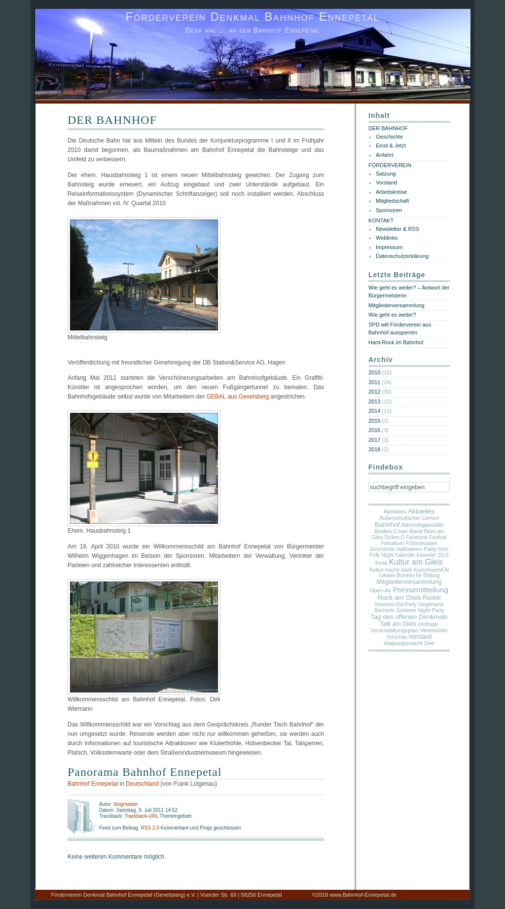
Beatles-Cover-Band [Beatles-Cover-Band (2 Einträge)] (398, 531)
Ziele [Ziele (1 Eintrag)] (429, 643)
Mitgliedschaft (392, 201)
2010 (374, 372)
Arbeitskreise (391, 192)
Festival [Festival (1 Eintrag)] (438, 537)
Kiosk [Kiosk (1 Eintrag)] (381, 563)
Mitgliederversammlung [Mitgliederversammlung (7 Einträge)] (408, 581)
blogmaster (125, 804)
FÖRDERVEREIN (389, 165)
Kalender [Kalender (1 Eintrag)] (405, 555)
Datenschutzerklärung (402, 256)
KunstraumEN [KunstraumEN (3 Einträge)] (431, 570)
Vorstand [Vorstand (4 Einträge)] (420, 636)
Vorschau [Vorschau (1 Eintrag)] (397, 637)
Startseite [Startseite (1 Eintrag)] (384, 610)
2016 (374, 430)
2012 (374, 392)
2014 (374, 411)
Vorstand (386, 182)
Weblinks (386, 238)
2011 (374, 382)
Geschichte (389, 137)
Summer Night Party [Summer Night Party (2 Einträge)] (420, 610)
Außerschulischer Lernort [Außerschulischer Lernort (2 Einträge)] (409, 518)
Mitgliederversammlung (396, 305)
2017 (374, 440)
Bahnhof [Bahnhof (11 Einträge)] (387, 524)
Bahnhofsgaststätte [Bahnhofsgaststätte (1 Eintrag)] (422, 525)
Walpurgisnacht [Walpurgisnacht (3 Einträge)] (403, 643)
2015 (374, 421)
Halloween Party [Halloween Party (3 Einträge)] (416, 549)
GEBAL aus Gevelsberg (238, 396)
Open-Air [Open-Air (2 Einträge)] (380, 590)
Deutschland (142, 783)
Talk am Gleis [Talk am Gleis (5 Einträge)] (398, 623)
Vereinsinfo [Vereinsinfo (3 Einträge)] (433, 630)
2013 (374, 401)
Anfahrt (384, 155)
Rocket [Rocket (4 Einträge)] (432, 597)
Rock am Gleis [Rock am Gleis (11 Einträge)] (399, 597)
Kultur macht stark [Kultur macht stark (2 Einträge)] (390, 570)
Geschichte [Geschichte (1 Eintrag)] (382, 549)
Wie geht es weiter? (392, 315)
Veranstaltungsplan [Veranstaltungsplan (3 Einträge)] (394, 630)
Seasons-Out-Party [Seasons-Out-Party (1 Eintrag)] (396, 604)
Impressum (389, 247)
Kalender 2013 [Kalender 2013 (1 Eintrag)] (432, 555)
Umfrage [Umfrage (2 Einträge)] (428, 624)
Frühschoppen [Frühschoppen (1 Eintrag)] (421, 543)
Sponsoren (389, 210)
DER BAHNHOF (112, 119)
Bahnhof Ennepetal (93, 783)
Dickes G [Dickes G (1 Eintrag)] (395, 537)
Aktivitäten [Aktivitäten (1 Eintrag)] (395, 511)
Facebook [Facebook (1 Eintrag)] (417, 537)
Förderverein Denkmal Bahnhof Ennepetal (253, 16)
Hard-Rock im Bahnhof (395, 342)
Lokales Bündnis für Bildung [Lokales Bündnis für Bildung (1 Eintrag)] (409, 575)
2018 (374, 449)
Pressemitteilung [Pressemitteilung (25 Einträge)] (420, 589)
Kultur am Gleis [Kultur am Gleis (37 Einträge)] (416, 562)
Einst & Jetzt (391, 145)
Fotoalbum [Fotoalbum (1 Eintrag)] (392, 543)
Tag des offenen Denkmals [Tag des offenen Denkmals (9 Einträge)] (409, 616)
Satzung (386, 174)
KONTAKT (381, 220)
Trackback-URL (141, 816)
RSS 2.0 (150, 828)
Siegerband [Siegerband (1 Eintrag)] (430, 604)
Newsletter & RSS (397, 229)
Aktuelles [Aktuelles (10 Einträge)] (421, 511)
